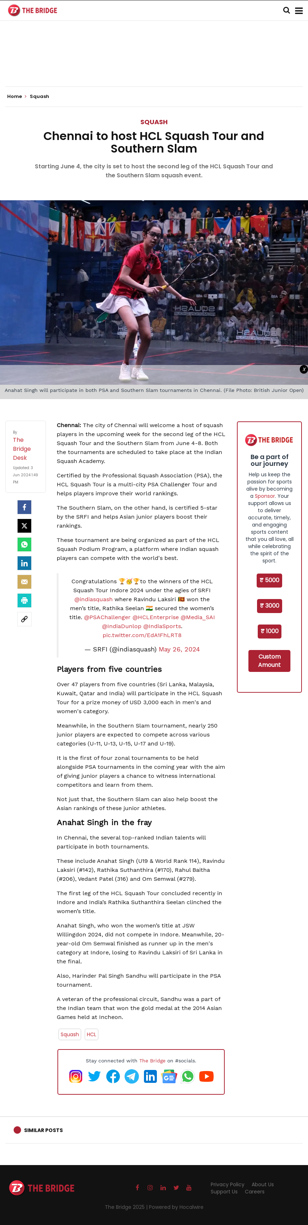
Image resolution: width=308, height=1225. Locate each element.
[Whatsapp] (24, 544)
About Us (263, 1184)
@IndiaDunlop (121, 626)
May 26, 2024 (179, 649)
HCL (91, 1034)
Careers (255, 1191)
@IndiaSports (162, 626)
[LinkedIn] (24, 563)
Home (17, 96)
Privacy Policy (227, 1184)
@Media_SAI (198, 617)
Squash (154, 121)
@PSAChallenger (107, 617)
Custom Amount (269, 661)
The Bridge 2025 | (127, 1207)
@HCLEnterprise (155, 617)
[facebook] (24, 507)
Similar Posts (43, 1130)
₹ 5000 (269, 580)
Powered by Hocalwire (176, 1207)
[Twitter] (24, 526)
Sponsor (265, 496)
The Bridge (152, 1060)
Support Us (224, 1191)
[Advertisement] (154, 65)
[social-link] (24, 619)
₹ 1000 (270, 631)
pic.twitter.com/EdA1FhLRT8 (142, 635)
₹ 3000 (269, 606)
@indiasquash (93, 599)
